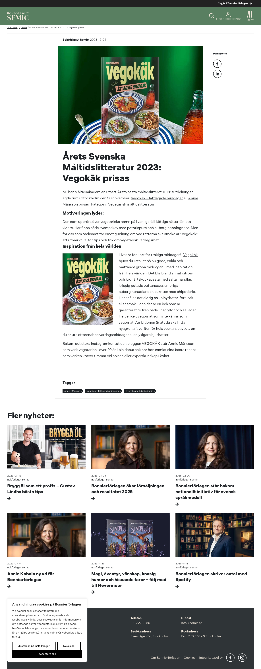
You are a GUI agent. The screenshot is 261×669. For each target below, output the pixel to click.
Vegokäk (190, 255)
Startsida (12, 27)
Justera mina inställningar (34, 646)
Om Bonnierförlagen (165, 657)
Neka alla (68, 646)
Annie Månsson (181, 344)
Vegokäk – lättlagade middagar (157, 198)
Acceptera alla (47, 654)
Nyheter (23, 27)
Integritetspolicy (211, 657)
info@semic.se (191, 623)
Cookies (190, 657)
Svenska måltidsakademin (139, 391)
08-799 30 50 (140, 623)
